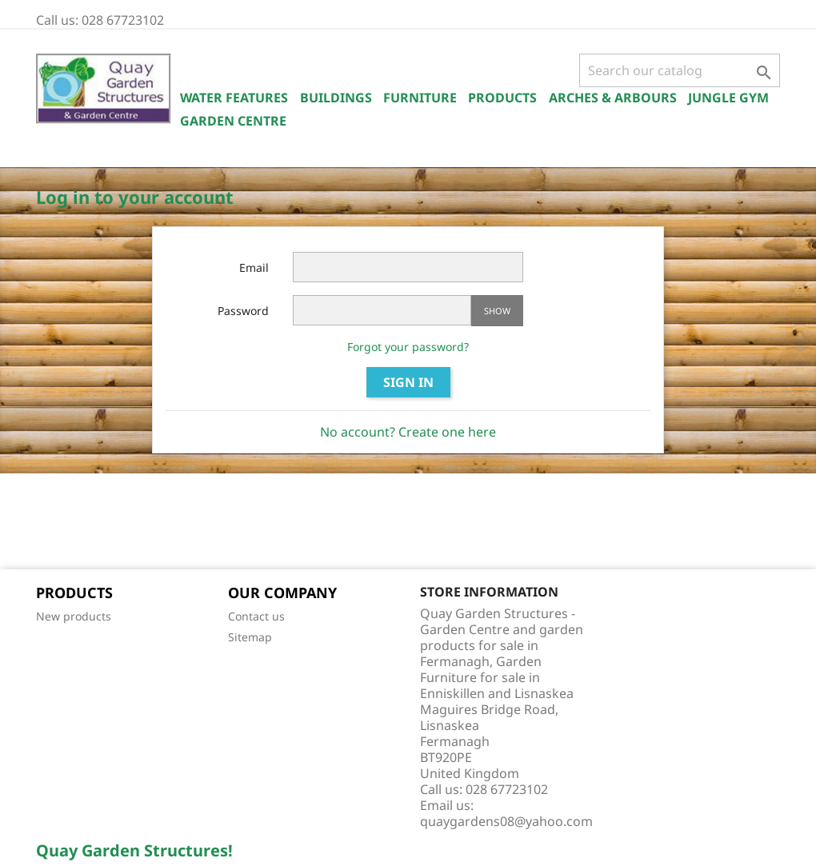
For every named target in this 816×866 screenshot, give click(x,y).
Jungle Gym (728, 97)
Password (243, 310)
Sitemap (250, 637)
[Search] (679, 70)
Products (502, 97)
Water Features (234, 97)
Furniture (420, 97)
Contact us (256, 616)
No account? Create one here (408, 432)
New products (73, 616)
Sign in (408, 382)
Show (497, 311)
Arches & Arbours (613, 97)
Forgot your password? (408, 346)
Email (254, 267)
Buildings (336, 97)
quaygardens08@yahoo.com (506, 821)
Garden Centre (233, 121)
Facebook (54, 523)
